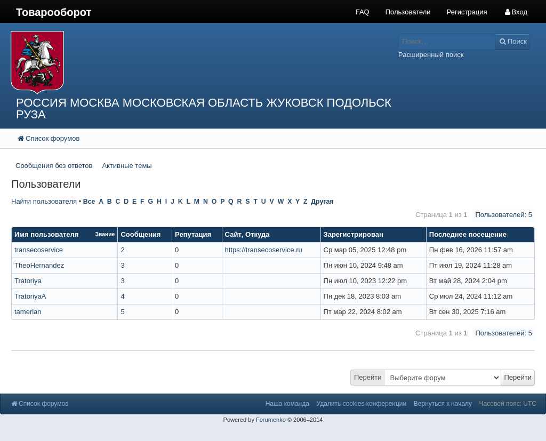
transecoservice (38, 250)
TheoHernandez (39, 265)
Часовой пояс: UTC (507, 403)
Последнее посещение (468, 234)
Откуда (257, 234)
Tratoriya (28, 281)
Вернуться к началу (443, 403)
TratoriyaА (30, 296)
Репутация (193, 234)
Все (89, 201)
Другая (322, 201)
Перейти (368, 377)
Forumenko (271, 419)
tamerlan (28, 312)
